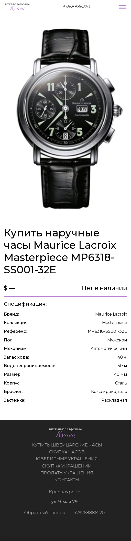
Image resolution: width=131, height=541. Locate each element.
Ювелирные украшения (68, 458)
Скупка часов (68, 451)
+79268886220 (75, 6)
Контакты (68, 479)
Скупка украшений (68, 466)
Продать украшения (67, 472)
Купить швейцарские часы (68, 445)
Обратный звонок (43, 512)
